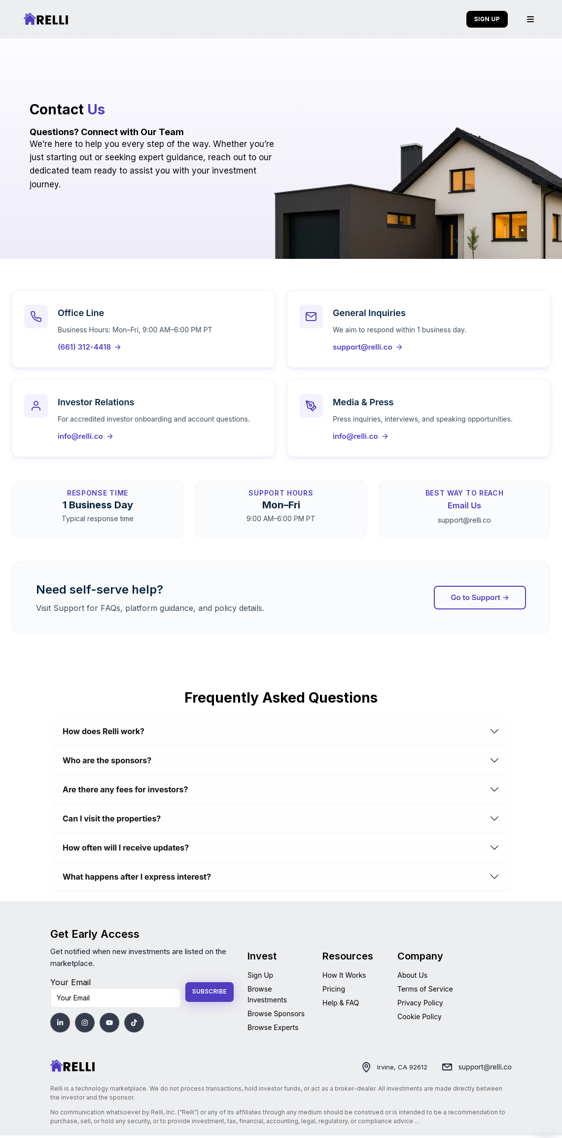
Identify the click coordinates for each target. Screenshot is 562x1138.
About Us (412, 977)
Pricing (333, 991)
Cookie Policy (419, 1018)
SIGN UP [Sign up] (487, 19)
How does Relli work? (103, 733)
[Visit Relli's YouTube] (109, 1024)
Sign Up (260, 977)
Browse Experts (272, 1029)
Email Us (464, 508)
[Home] (72, 1068)
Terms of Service (425, 991)
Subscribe (209, 993)
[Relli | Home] (46, 19)
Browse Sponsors (276, 1015)
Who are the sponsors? (107, 762)
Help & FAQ (340, 1004)
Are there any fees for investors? (125, 791)
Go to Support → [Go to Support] (480, 599)
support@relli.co (485, 1069)
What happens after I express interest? (137, 879)
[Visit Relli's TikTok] (134, 1024)
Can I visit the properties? (112, 820)
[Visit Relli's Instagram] (85, 1024)
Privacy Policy (420, 1004)
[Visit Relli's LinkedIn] (60, 1024)
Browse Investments (267, 996)
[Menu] (530, 19)
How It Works (344, 977)
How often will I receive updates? (126, 849)
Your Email (70, 984)
